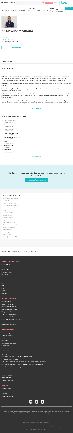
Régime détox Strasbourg (8, 318)
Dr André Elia (4, 268)
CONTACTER (16, 48)
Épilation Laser (8, 139)
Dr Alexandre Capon (7, 265)
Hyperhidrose (5, 339)
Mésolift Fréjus (7, 228)
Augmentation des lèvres (12, 131)
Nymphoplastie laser (7, 347)
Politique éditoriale (62, 420)
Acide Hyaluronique (10, 114)
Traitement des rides (7, 329)
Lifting (3, 331)
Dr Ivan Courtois (6, 260)
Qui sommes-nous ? (7, 368)
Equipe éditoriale (6, 371)
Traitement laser (9, 122)
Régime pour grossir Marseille (9, 302)
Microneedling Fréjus (9, 220)
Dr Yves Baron (5, 263)
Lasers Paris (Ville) (6, 295)
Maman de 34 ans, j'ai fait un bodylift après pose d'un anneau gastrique (22, 357)
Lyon (2, 279)
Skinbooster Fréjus (8, 208)
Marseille (3, 284)
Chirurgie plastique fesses (8, 336)
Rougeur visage (6, 326)
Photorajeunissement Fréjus (11, 230)
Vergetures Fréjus (8, 223)
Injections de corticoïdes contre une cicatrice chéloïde (16, 350)
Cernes (6, 118)
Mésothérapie (8, 145)
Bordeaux (4, 286)
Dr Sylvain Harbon (6, 258)
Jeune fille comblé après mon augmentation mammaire (17, 360)
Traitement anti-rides (11, 126)
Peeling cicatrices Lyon (7, 297)
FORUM (39, 10)
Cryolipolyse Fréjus (8, 213)
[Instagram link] (30, 395)
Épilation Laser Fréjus (9, 206)
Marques (4, 384)
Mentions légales (51, 420)
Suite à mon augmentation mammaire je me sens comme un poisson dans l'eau (24, 355)
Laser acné (4, 334)
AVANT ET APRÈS (52, 10)
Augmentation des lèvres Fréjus (12, 201)
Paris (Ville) (4, 276)
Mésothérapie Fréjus (8, 211)
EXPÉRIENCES (22, 10)
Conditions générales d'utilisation (36, 423)
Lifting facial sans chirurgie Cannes (11, 313)
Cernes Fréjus (7, 194)
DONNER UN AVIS (69, 8)
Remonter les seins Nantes (8, 310)
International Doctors (7, 389)
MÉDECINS (13, 10)
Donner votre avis (7, 39)
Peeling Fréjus (7, 203)
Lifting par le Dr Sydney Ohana (10, 352)
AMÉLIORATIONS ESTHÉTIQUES (60, 10)
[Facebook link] (36, 395)
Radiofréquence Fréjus (9, 225)
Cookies (31, 420)
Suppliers (4, 387)
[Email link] (42, 395)
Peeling (6, 135)
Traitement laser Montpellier (9, 307)
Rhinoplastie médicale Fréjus (11, 218)
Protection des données (10, 420)
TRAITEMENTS (5, 10)
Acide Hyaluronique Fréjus (10, 191)
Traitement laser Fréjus (9, 196)
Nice (2, 281)
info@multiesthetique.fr (43, 416)
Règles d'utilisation (23, 420)
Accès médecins (6, 382)
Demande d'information (36, 173)
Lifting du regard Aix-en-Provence (11, 315)
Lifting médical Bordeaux (8, 305)
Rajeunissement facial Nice (9, 300)
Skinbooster (7, 143)
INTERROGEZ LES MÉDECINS (31, 10)
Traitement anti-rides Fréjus (11, 199)
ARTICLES (45, 10)
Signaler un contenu (7, 373)
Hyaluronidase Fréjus (9, 215)
